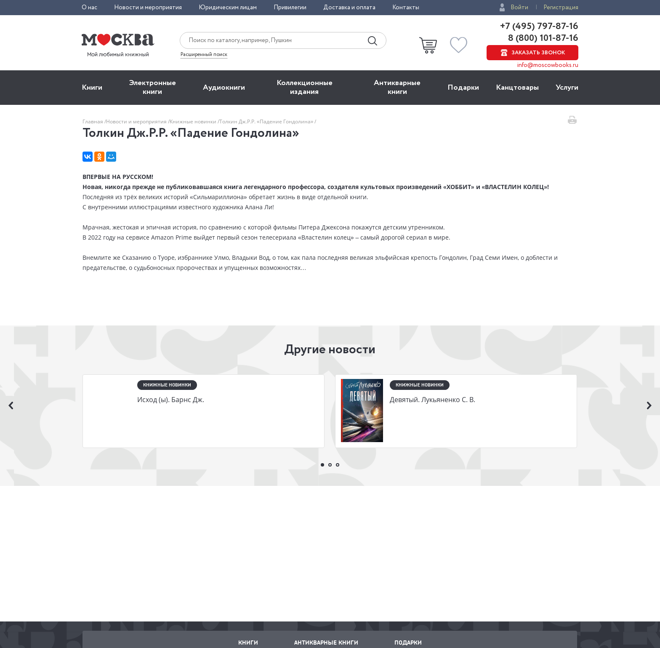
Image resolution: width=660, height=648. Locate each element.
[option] (203, 412)
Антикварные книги (397, 87)
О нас (89, 7)
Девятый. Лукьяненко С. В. (432, 399)
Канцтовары (517, 87)
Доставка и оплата (349, 7)
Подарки (463, 87)
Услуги (567, 87)
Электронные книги (152, 87)
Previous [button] (10, 405)
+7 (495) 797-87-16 (539, 26)
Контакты (405, 7)
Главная (93, 121)
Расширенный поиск (204, 54)
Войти (519, 7)
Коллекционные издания (305, 87)
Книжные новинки (194, 121)
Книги (92, 87)
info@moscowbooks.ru (547, 65)
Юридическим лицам (228, 7)
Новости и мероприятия (148, 7)
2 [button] (330, 465)
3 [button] (337, 465)
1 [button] (322, 465)
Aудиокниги (224, 87)
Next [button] (649, 405)
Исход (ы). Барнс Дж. (170, 399)
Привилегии (290, 7)
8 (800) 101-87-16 (542, 38)
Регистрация (560, 7)
